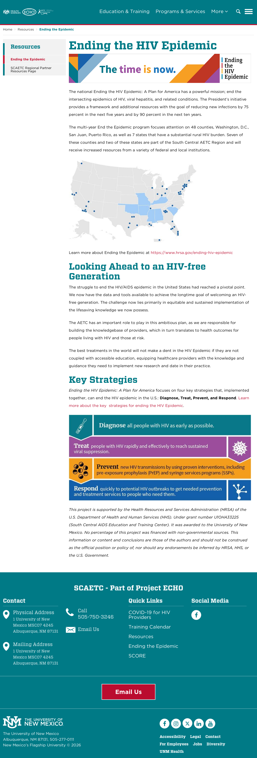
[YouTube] (210, 723)
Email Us (128, 691)
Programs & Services (180, 11)
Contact (213, 736)
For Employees (174, 744)
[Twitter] (187, 723)
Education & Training (124, 11)
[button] (238, 11)
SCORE (137, 655)
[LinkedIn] (199, 723)
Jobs (197, 744)
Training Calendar (149, 627)
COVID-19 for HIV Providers (149, 615)
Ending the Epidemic (56, 29)
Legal (195, 736)
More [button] (219, 11)
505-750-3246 (96, 617)
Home (7, 29)
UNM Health (172, 751)
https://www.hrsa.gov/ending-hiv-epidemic (192, 252)
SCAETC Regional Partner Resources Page (31, 69)
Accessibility (173, 736)
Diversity (216, 744)
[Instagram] (176, 723)
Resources (26, 29)
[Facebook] (196, 615)
